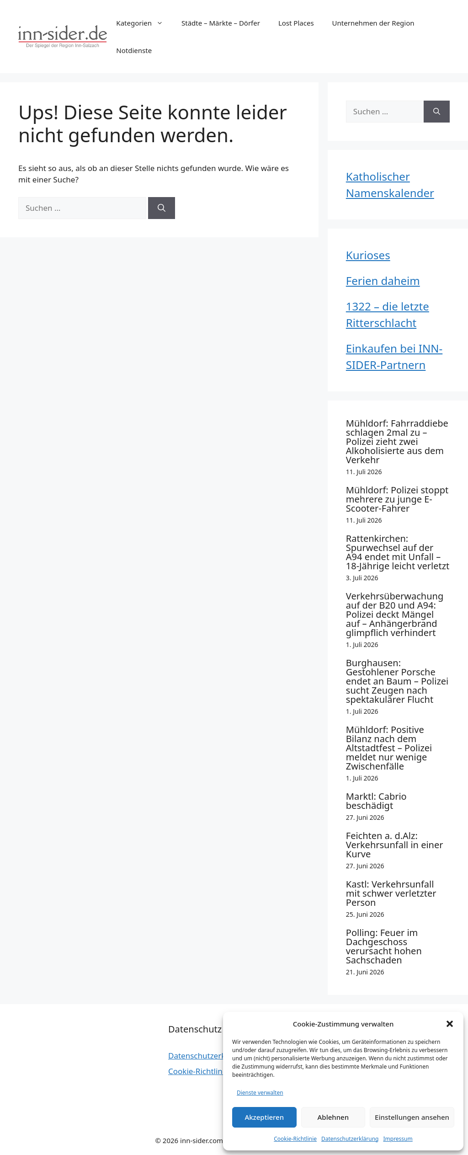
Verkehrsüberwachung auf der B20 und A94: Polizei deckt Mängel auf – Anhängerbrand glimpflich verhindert (394, 614)
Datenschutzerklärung (349, 1139)
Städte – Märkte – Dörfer (220, 22)
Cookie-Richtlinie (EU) (206, 1071)
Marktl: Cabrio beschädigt (376, 801)
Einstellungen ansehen (412, 1117)
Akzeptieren (264, 1117)
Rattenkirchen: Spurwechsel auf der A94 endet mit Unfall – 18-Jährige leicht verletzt (398, 552)
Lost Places (296, 22)
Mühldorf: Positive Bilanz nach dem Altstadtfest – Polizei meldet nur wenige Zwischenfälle (389, 747)
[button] (449, 1023)
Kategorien (144, 23)
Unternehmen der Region (373, 22)
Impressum (397, 1139)
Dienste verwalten (260, 1092)
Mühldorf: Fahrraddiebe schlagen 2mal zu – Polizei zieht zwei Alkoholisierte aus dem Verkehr (397, 441)
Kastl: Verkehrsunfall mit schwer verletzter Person (391, 893)
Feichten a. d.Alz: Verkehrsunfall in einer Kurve (394, 844)
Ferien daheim (383, 280)
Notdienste (134, 50)
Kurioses (368, 254)
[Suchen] (161, 208)
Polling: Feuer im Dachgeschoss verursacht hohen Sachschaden (384, 946)
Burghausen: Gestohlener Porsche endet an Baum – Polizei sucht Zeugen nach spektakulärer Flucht (397, 681)
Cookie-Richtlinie (295, 1139)
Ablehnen (333, 1117)
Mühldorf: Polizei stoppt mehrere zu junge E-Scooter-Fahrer (397, 499)
